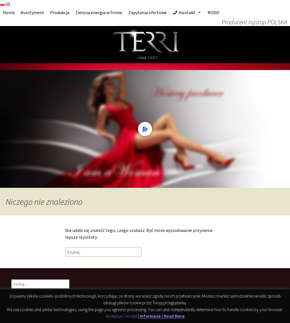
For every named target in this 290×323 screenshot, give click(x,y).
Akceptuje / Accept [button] (121, 316)
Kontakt (187, 12)
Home (9, 12)
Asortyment (32, 12)
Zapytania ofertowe (147, 12)
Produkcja (59, 12)
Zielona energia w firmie (98, 12)
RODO (213, 12)
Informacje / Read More (162, 316)
